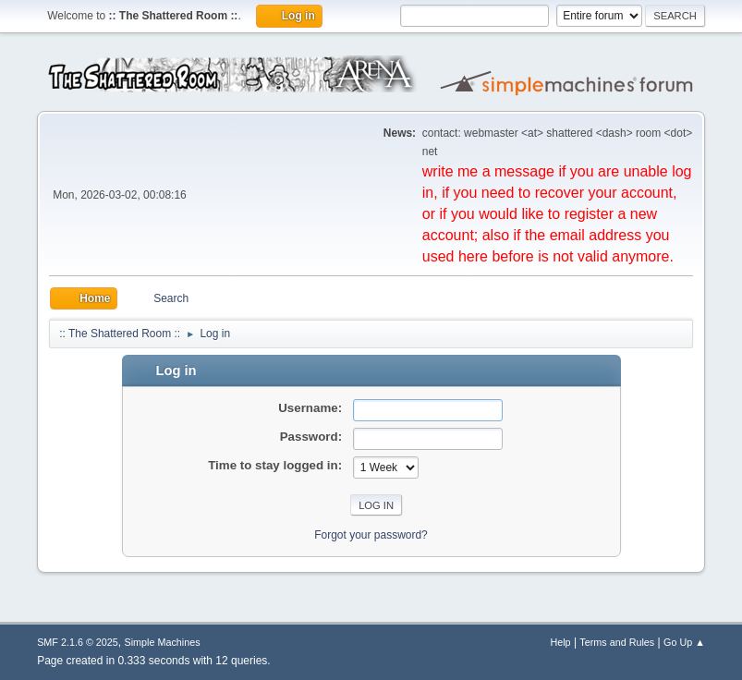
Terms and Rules (616, 642)
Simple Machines (162, 642)
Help (560, 642)
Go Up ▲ (684, 642)
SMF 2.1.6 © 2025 (77, 642)
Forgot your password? (371, 534)
